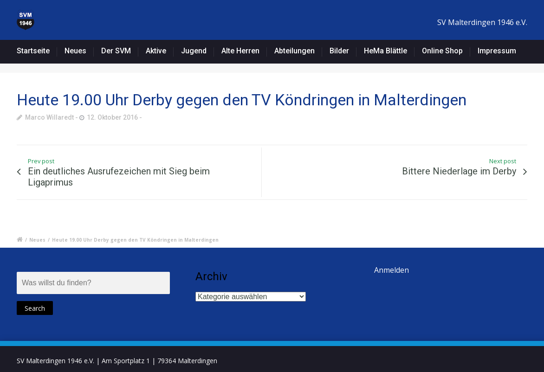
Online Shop (442, 50)
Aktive (156, 50)
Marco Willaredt (49, 117)
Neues (75, 50)
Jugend (194, 50)
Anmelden (391, 270)
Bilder (339, 50)
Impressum (497, 50)
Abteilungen (294, 50)
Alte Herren (240, 50)
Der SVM (116, 50)
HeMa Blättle (385, 50)
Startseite (33, 50)
